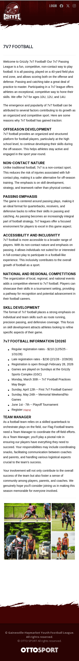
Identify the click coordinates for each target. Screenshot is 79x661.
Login (53, 5)
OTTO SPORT (29, 641)
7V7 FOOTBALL (18, 46)
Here (27, 410)
